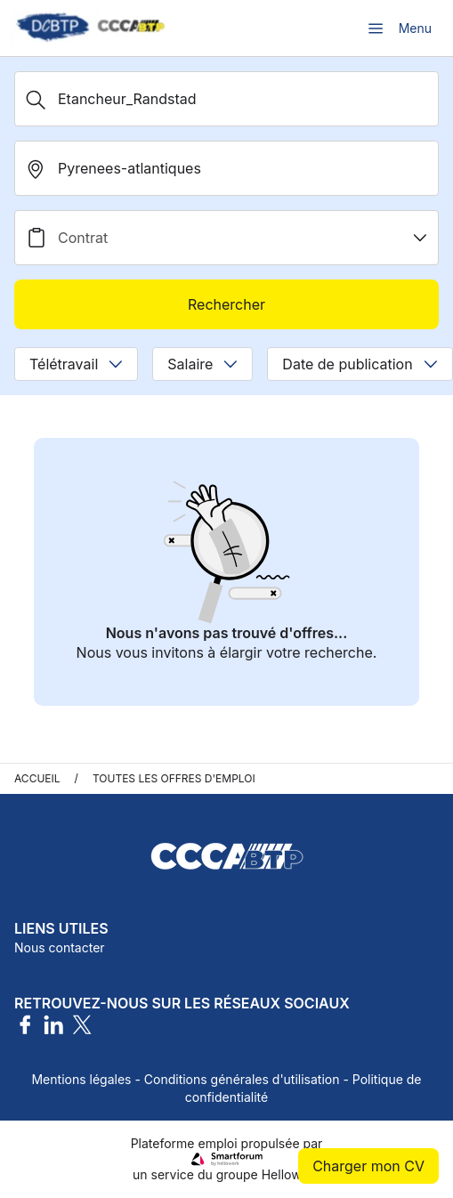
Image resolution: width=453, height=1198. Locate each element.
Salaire (202, 364)
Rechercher (226, 304)
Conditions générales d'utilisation (242, 1079)
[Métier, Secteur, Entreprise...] (226, 98)
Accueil (37, 778)
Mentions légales (81, 1079)
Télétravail (76, 364)
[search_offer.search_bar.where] (226, 168)
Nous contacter (59, 947)
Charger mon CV (368, 1166)
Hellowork (291, 1174)
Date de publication (359, 364)
